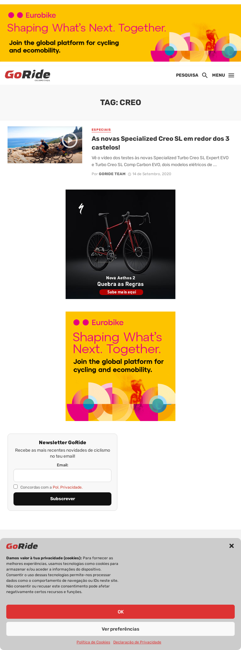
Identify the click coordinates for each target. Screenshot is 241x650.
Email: (62, 465)
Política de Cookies (93, 642)
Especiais (101, 130)
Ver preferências (120, 629)
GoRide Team (112, 174)
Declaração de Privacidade (137, 642)
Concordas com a (48, 487)
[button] (231, 546)
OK (121, 612)
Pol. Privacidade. (68, 487)
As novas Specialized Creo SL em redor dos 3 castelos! (160, 143)
